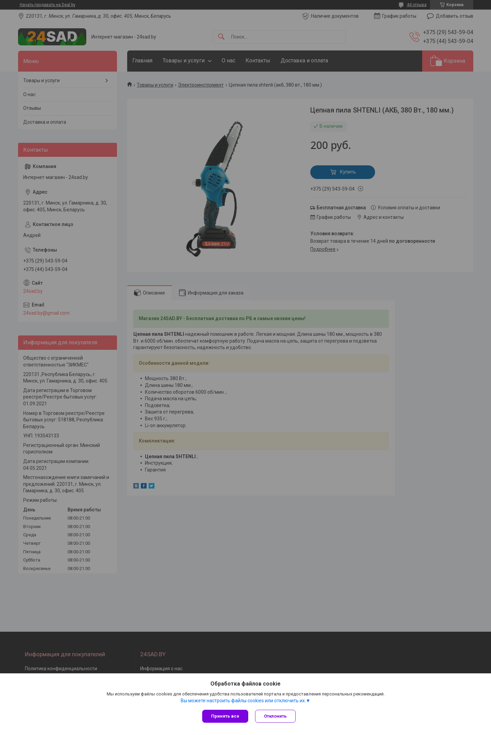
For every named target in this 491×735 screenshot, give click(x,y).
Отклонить (275, 716)
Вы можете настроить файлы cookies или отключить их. (243, 700)
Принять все (225, 716)
